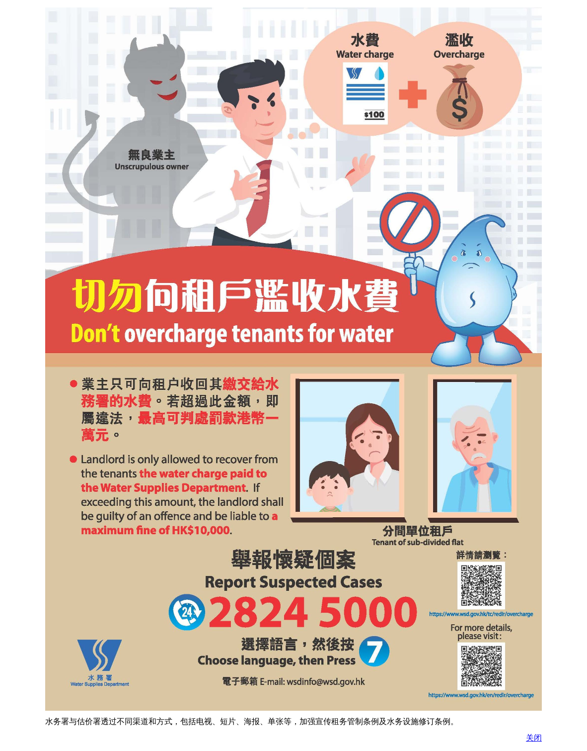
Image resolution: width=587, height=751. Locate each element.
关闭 (534, 738)
